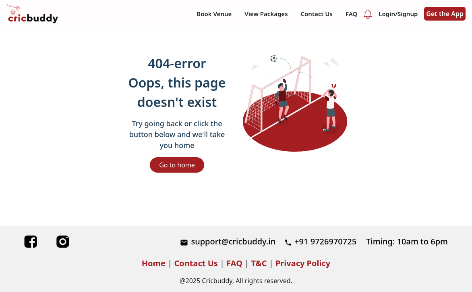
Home (154, 263)
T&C (259, 263)
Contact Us (195, 263)
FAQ (234, 263)
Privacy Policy (302, 263)
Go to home (177, 165)
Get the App (445, 13)
